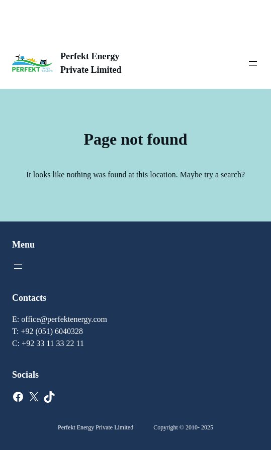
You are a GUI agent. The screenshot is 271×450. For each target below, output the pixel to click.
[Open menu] (253, 63)
